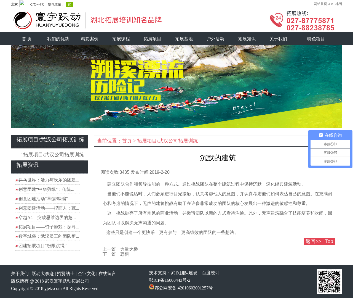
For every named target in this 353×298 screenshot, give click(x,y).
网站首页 (320, 4)
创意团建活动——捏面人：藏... (48, 208)
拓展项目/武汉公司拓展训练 (167, 141)
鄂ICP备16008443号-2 (169, 280)
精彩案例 (89, 38)
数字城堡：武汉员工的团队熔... (48, 236)
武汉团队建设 (184, 272)
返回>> (313, 241)
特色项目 (316, 38)
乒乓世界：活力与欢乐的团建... (48, 180)
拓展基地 (184, 38)
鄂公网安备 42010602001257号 (181, 288)
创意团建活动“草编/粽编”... (44, 198)
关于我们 (278, 38)
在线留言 (107, 273)
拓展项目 (152, 38)
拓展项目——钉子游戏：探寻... (48, 227)
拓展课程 (121, 38)
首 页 (27, 38)
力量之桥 (129, 249)
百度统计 (211, 272)
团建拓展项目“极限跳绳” (42, 245)
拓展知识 (247, 38)
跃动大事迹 (43, 273)
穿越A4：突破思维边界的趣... (47, 217)
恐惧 (124, 254)
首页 (127, 141)
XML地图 (335, 4)
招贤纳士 (65, 273)
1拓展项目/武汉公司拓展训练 (52, 154)
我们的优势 (58, 38)
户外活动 (215, 38)
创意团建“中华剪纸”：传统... (46, 189)
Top (329, 241)
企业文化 (86, 273)
